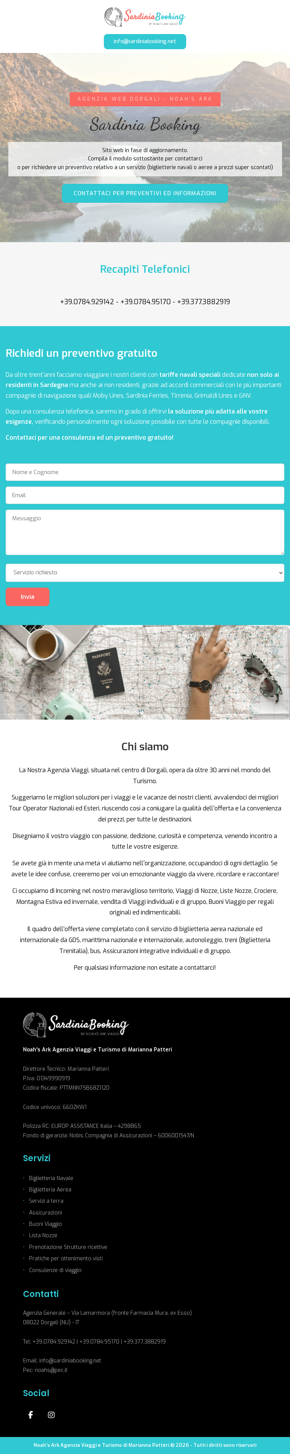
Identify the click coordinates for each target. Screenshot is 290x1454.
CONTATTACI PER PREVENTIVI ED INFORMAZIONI (145, 193)
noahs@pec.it (51, 1370)
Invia (27, 597)
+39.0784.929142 (87, 301)
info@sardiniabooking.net (145, 41)
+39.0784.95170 (145, 301)
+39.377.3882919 (203, 301)
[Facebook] (30, 1415)
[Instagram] (51, 1415)
